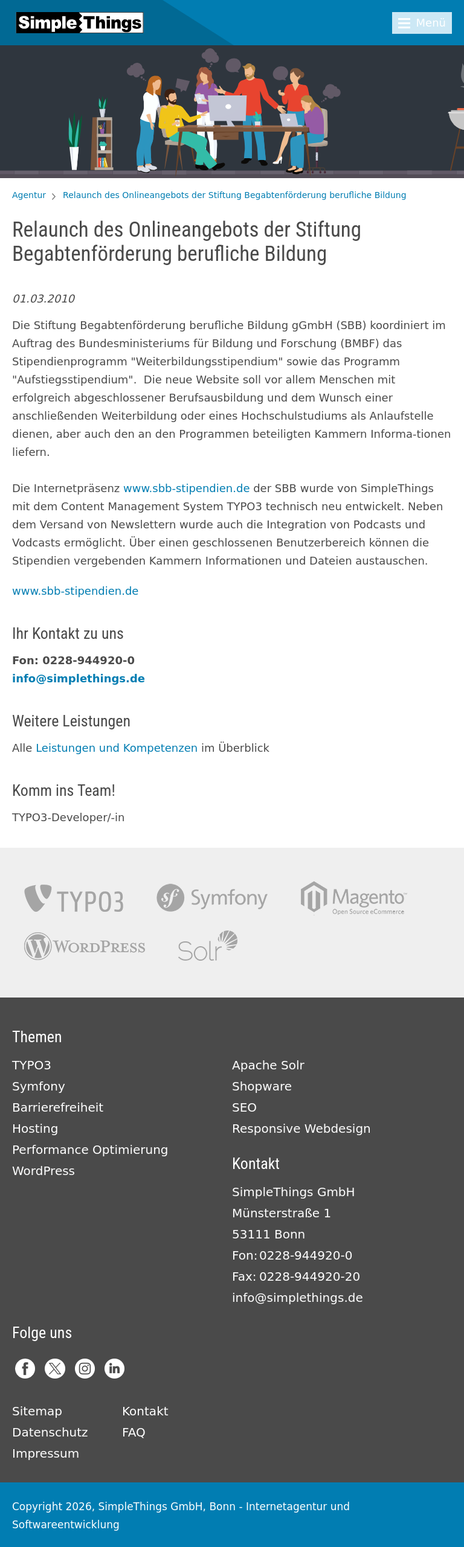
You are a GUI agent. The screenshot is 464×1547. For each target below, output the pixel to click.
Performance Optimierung (90, 1149)
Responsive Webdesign (301, 1128)
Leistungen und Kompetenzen (117, 747)
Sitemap (37, 1411)
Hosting (35, 1128)
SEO (244, 1107)
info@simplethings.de (78, 678)
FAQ (134, 1432)
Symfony (212, 898)
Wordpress (84, 946)
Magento (354, 898)
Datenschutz (50, 1432)
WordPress (43, 1171)
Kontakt (145, 1411)
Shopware (262, 1086)
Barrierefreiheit (57, 1107)
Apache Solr (207, 946)
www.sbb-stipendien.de (186, 488)
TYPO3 (73, 898)
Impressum (45, 1453)
